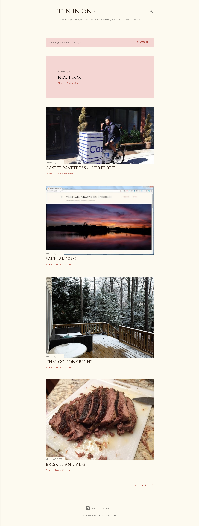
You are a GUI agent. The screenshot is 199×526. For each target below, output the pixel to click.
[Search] (151, 10)
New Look (69, 77)
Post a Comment (76, 83)
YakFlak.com (61, 259)
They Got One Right (69, 361)
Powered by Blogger (100, 508)
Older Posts (143, 485)
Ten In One (76, 11)
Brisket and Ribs (65, 464)
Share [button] (61, 83)
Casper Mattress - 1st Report (80, 168)
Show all (143, 42)
